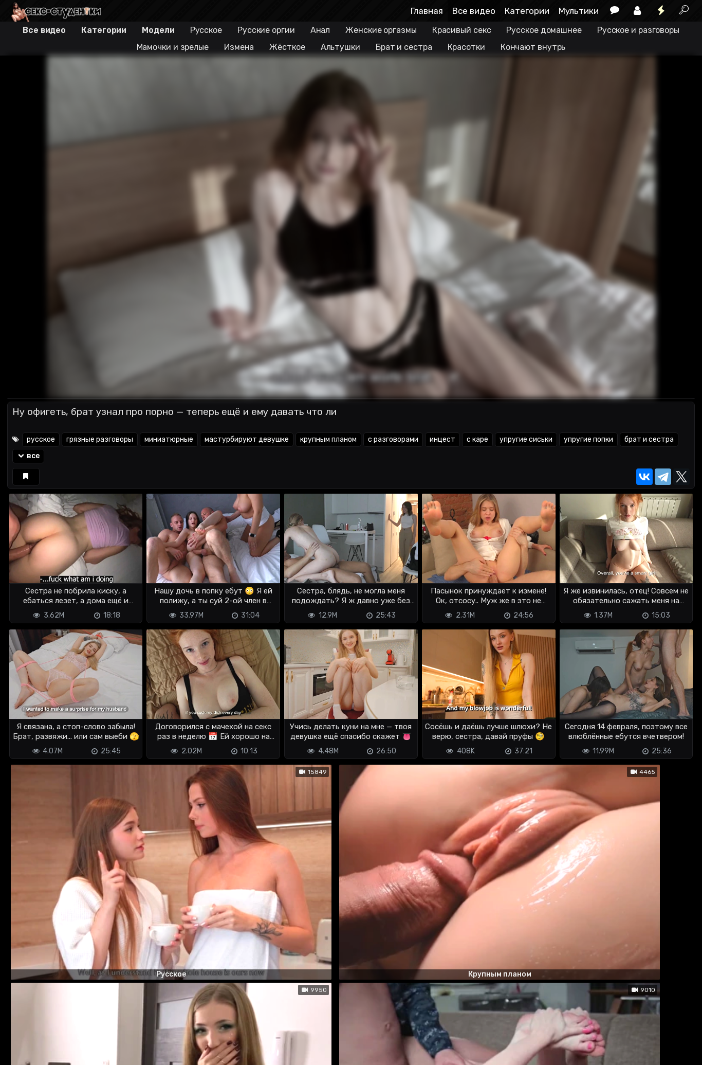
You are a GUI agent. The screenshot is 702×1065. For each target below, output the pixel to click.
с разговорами (393, 439)
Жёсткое (287, 47)
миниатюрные (168, 439)
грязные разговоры (99, 439)
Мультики (579, 11)
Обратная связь (114, 1051)
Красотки (466, 47)
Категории (527, 11)
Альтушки (340, 47)
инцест (442, 439)
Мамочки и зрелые (173, 47)
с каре (477, 439)
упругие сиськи (526, 439)
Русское (206, 30)
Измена (239, 47)
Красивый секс (461, 30)
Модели (158, 30)
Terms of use (60, 1051)
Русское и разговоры (638, 30)
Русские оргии (266, 30)
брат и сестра (649, 439)
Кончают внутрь (533, 47)
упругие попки (588, 439)
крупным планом (328, 439)
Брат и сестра (404, 47)
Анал (320, 30)
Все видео (473, 11)
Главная (427, 11)
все (28, 456)
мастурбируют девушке (247, 439)
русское (41, 439)
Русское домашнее (543, 30)
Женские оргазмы (381, 30)
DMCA (23, 1051)
